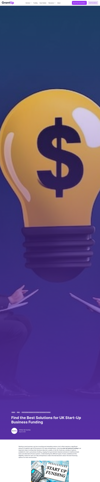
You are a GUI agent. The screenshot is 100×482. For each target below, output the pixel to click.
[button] (28, 3)
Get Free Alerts (93, 2)
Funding (35, 3)
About (58, 3)
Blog (18, 412)
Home (13, 412)
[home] (8, 2)
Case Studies (43, 3)
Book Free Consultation (79, 2)
